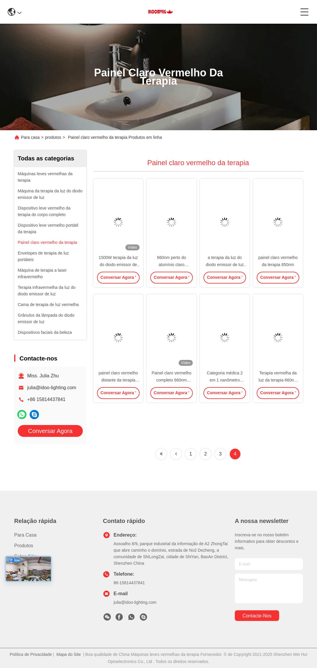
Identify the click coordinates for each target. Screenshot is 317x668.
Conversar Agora (50, 431)
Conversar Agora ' (118, 279)
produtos (53, 137)
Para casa (30, 137)
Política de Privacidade (31, 654)
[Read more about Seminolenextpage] (161, 454)
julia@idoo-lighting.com (51, 387)
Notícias (22, 566)
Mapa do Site (68, 654)
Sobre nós (25, 556)
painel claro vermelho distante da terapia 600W (118, 380)
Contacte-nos (28, 577)
